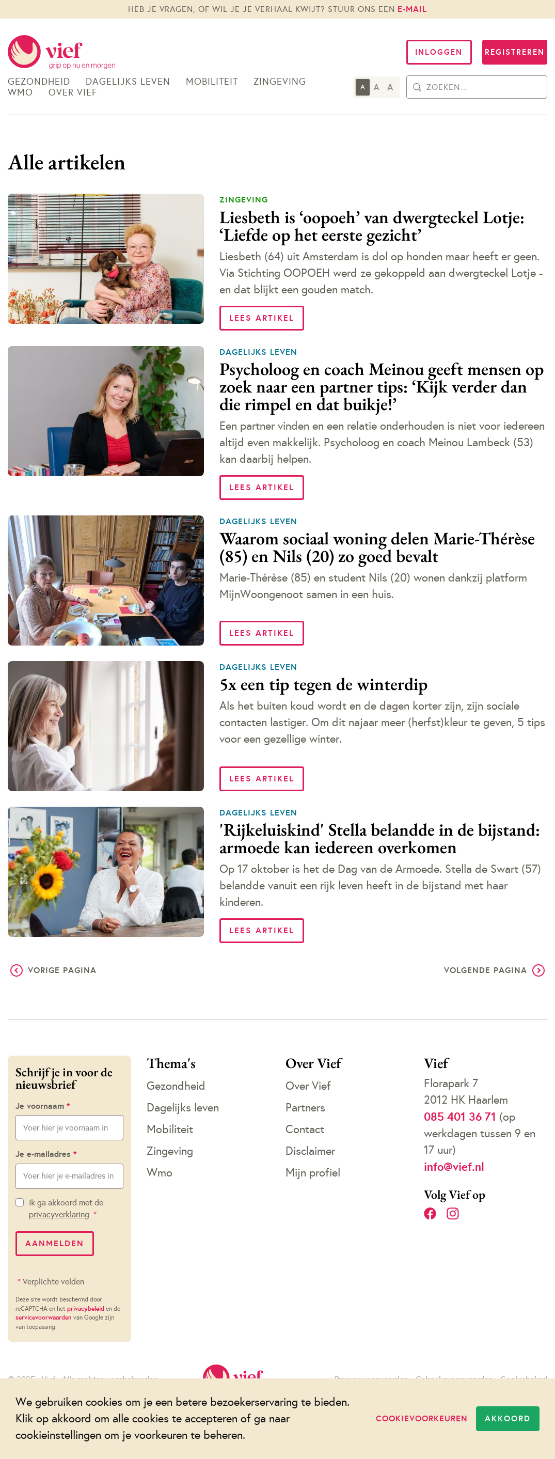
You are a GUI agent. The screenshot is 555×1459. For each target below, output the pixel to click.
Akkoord (508, 1418)
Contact (305, 1129)
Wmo (20, 92)
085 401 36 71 (460, 1116)
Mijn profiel (313, 1173)
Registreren (515, 52)
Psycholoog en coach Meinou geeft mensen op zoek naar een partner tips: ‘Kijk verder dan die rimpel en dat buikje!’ (381, 386)
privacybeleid (85, 1309)
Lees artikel (261, 317)
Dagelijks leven (128, 81)
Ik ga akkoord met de (66, 1208)
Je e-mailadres (45, 1154)
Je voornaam (42, 1106)
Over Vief (73, 92)
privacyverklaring (59, 1214)
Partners (305, 1108)
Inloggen (439, 52)
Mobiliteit (212, 81)
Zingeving (279, 81)
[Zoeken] (417, 87)
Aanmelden (54, 1243)
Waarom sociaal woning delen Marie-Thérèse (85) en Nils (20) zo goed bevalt (377, 547)
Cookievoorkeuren (422, 1418)
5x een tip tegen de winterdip (323, 683)
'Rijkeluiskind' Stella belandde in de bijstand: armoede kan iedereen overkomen (379, 838)
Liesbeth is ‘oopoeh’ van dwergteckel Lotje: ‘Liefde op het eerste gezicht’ (372, 226)
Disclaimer (310, 1151)
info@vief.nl (454, 1166)
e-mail (412, 9)
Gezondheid (39, 81)
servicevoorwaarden (43, 1317)
